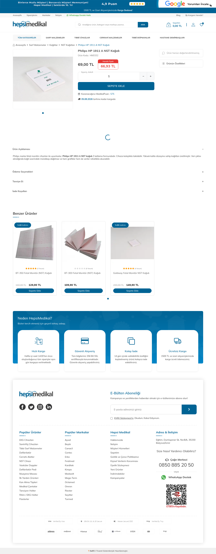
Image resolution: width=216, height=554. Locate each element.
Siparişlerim (32, 15)
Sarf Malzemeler (37, 45)
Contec (68, 452)
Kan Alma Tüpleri (28, 482)
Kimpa (68, 469)
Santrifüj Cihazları (28, 444)
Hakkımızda (116, 440)
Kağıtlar (53, 45)
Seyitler (69, 494)
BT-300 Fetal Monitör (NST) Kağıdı (82, 273)
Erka (67, 456)
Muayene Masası (28, 473)
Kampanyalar (117, 478)
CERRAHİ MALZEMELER (111, 37)
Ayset (68, 440)
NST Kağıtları (68, 45)
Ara (143, 24)
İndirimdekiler (117, 473)
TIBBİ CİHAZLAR (82, 37)
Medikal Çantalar (28, 486)
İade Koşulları (108, 191)
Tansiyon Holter (27, 490)
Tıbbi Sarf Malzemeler (30, 448)
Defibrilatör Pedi (27, 469)
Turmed (69, 499)
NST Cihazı (25, 461)
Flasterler (24, 499)
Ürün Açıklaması (108, 149)
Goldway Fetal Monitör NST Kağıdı (131, 273)
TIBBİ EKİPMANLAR (141, 37)
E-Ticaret (98, 551)
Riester (68, 490)
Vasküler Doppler (28, 465)
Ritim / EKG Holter (28, 494)
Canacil (69, 448)
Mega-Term (71, 478)
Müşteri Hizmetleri (119, 448)
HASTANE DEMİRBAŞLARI (172, 37)
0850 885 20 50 (176, 465)
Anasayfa (17, 15)
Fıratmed (69, 461)
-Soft (91, 551)
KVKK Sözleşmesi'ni (123, 418)
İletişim (58, 15)
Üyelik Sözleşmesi (119, 465)
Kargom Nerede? (194, 15)
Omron (68, 486)
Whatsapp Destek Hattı (79, 15)
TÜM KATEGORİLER (27, 37)
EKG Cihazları (26, 440)
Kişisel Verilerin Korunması (124, 461)
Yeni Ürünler (116, 469)
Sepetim (114, 452)
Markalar (46, 15)
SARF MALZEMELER (55, 37)
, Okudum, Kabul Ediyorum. (135, 418)
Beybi (68, 444)
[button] (43, 113)
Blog (178, 15)
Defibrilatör (25, 452)
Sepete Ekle (116, 86)
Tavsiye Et (108, 181)
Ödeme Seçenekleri (108, 171)
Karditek (69, 465)
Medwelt (69, 473)
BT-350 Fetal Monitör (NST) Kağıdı (34, 273)
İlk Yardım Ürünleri (28, 478)
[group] (43, 79)
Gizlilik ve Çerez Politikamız (124, 456)
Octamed (69, 482)
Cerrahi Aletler (26, 456)
